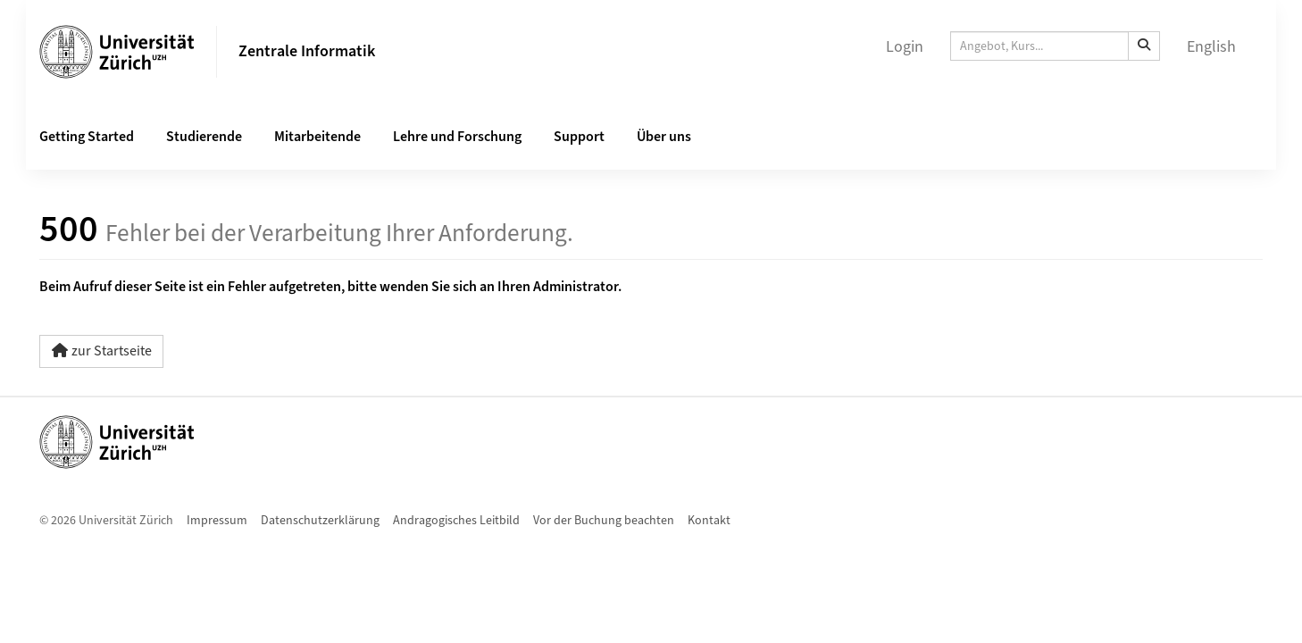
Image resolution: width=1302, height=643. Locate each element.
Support (579, 136)
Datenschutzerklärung (320, 521)
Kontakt (709, 521)
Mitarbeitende (317, 136)
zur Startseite (101, 351)
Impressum (217, 521)
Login (904, 47)
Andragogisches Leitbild (456, 521)
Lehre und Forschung (457, 136)
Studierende (204, 136)
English (1211, 47)
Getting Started (86, 136)
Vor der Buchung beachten (603, 521)
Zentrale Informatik (306, 51)
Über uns (664, 136)
